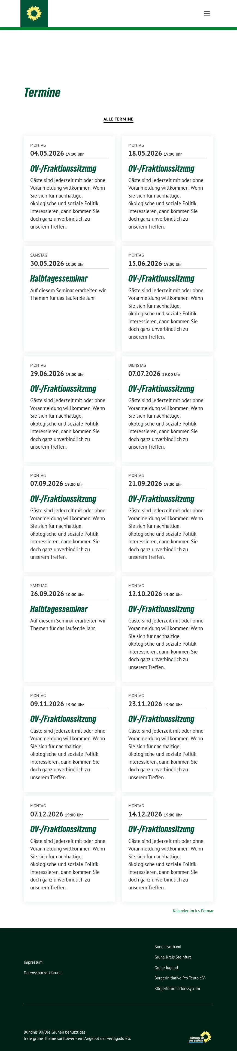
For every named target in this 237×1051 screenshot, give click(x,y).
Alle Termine (119, 110)
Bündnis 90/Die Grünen (76, 11)
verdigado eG (118, 1029)
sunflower (65, 1029)
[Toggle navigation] (206, 39)
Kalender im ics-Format (193, 902)
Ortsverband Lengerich (72, 19)
